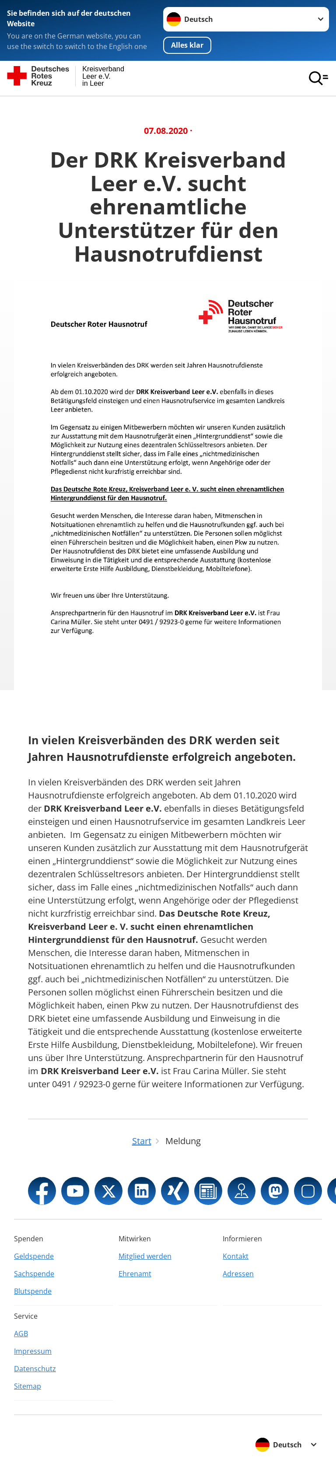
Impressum (33, 1351)
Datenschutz (35, 1368)
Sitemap (27, 1386)
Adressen (238, 1273)
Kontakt (235, 1256)
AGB (21, 1333)
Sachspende (34, 1273)
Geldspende (34, 1256)
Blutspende (33, 1291)
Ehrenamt (135, 1273)
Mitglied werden (145, 1256)
